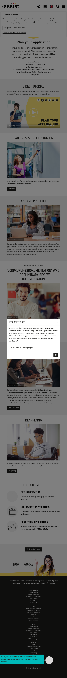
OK (56, 355)
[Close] (57, 322)
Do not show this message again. (21, 348)
